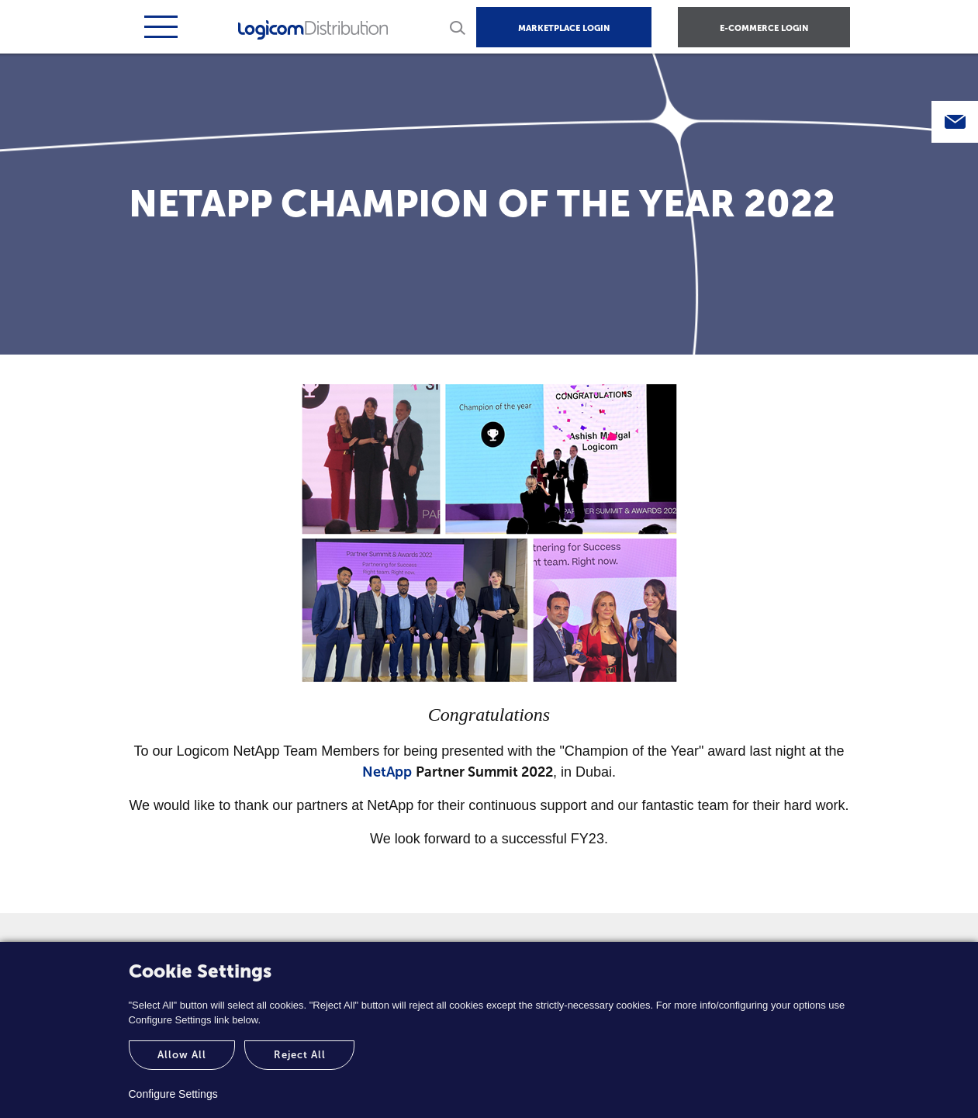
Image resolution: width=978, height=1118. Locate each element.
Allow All (181, 1055)
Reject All (300, 1055)
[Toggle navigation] (159, 27)
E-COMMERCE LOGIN (764, 28)
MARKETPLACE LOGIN (564, 28)
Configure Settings (173, 1094)
